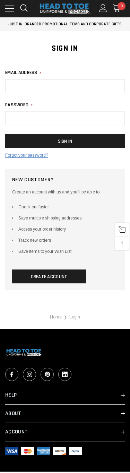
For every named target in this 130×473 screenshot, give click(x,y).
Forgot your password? (26, 155)
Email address (23, 72)
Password (19, 105)
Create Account (49, 277)
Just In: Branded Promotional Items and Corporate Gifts (65, 24)
